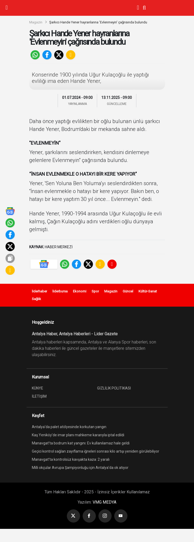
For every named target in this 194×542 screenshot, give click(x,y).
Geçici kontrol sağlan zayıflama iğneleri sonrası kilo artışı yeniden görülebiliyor (95, 451)
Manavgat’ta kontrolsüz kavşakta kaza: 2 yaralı (71, 459)
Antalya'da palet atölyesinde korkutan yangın (69, 427)
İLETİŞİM (39, 396)
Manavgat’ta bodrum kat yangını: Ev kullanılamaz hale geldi (81, 443)
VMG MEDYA (104, 502)
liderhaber (39, 291)
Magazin (35, 22)
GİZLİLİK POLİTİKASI (114, 388)
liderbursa (60, 291)
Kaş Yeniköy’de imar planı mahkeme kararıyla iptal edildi (78, 435)
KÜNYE (37, 388)
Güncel (128, 291)
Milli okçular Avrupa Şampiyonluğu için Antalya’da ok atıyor (80, 467)
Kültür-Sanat (147, 291)
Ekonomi (79, 291)
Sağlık (36, 299)
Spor (95, 291)
